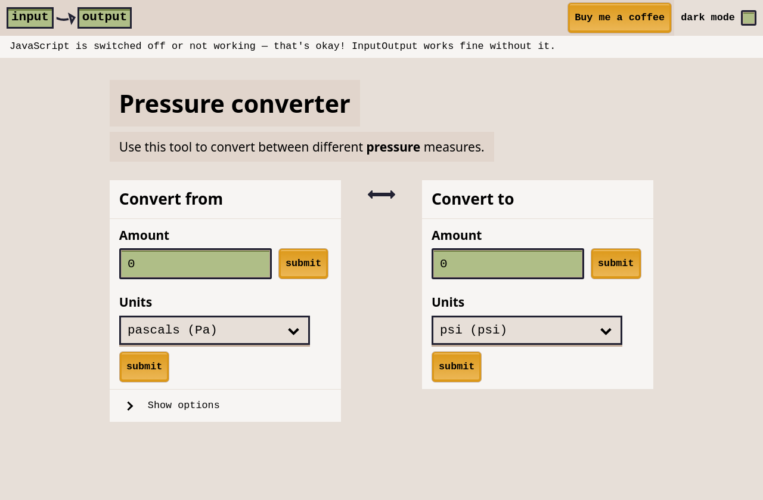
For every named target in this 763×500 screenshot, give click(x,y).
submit (303, 263)
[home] (69, 18)
